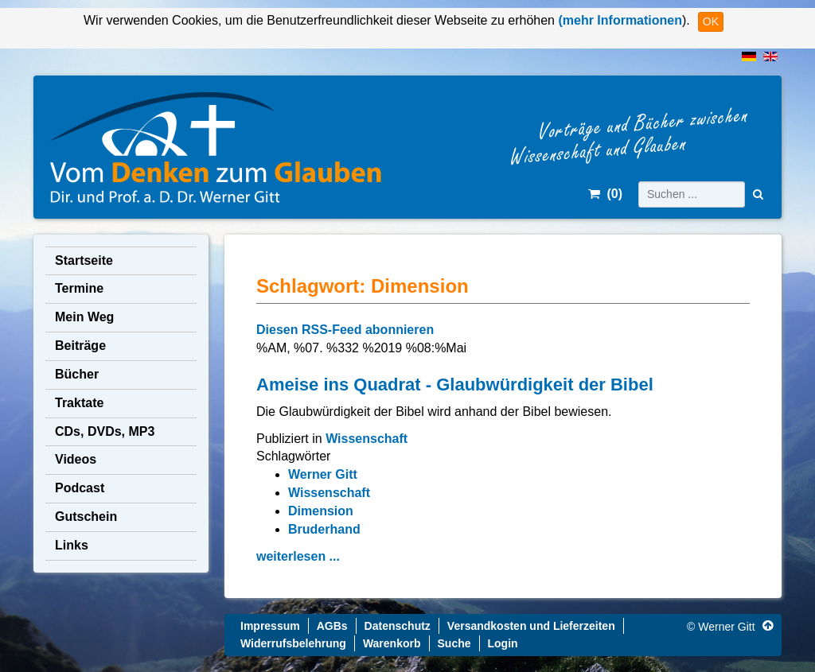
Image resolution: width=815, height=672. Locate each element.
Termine (79, 288)
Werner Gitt (322, 474)
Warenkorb (392, 643)
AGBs (332, 626)
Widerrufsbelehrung (293, 643)
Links (71, 545)
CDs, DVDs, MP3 (104, 431)
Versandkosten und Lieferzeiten (531, 626)
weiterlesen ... (298, 556)
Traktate (79, 403)
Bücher (77, 374)
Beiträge (80, 345)
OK (711, 21)
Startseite (84, 260)
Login (503, 643)
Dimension (320, 511)
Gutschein (86, 516)
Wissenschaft (367, 438)
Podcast (79, 488)
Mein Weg (84, 317)
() (605, 193)
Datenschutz (398, 626)
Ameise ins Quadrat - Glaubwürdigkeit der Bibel (454, 384)
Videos (75, 459)
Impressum (270, 626)
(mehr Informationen (618, 20)
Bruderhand (324, 529)
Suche (454, 643)
